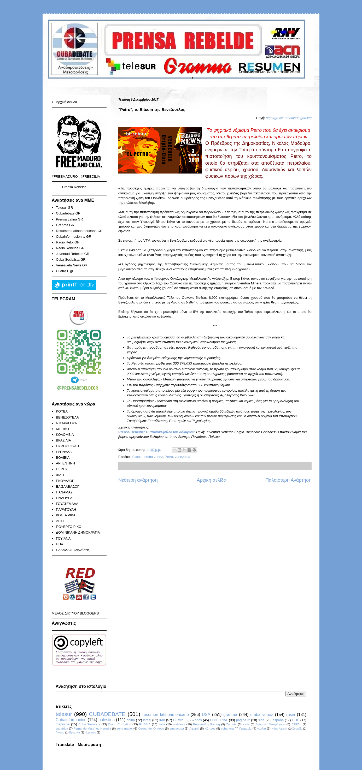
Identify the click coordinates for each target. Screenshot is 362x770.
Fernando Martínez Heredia (92, 728)
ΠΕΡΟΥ (62, 469)
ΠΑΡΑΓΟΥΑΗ (66, 509)
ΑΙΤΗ (60, 521)
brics (198, 720)
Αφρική (194, 728)
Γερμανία (245, 728)
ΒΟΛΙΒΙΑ (62, 457)
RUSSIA (145, 724)
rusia (290, 714)
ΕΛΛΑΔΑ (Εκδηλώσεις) (73, 550)
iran (162, 720)
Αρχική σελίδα (211, 480)
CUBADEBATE (107, 714)
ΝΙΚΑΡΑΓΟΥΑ (66, 423)
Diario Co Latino (119, 724)
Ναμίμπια (90, 732)
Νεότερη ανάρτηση (138, 480)
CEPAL (296, 724)
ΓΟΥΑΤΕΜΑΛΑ (67, 504)
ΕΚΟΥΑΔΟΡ (65, 481)
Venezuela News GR (71, 265)
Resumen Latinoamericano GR (79, 231)
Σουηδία (297, 728)
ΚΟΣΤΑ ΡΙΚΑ (65, 515)
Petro (169, 457)
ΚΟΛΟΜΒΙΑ (65, 435)
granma (230, 714)
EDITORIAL (219, 720)
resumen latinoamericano (165, 714)
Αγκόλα (60, 732)
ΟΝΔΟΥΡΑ (64, 498)
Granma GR (65, 225)
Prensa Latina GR (69, 219)
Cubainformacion (71, 720)
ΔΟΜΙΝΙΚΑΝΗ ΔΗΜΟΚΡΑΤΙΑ (78, 532)
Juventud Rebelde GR (72, 254)
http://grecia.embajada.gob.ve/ (289, 118)
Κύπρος (210, 728)
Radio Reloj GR (67, 242)
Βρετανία (74, 732)
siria (261, 720)
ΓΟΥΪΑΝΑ (63, 538)
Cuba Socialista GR (70, 259)
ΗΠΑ (59, 544)
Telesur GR (64, 208)
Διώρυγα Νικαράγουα (270, 724)
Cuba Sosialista (89, 724)
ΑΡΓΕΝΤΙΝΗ (65, 463)
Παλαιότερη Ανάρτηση (288, 480)
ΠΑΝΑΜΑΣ (64, 492)
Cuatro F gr (64, 271)
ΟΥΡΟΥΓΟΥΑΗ (67, 446)
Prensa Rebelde (74, 187)
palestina (106, 720)
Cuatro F (179, 720)
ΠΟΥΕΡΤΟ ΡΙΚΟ (68, 527)
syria (246, 724)
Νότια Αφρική (279, 728)
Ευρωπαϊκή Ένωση (206, 724)
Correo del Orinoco (151, 728)
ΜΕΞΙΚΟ (62, 429)
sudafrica (62, 728)
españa (278, 720)
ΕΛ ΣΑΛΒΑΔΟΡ (67, 486)
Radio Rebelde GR (70, 248)
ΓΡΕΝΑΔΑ (64, 452)
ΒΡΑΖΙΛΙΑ (63, 440)
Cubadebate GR (68, 213)
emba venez (153, 457)
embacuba (177, 728)
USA (206, 714)
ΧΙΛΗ (60, 475)
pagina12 (243, 720)
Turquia (231, 724)
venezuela (182, 457)
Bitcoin (137, 457)
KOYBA (62, 411)
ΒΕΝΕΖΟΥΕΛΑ (67, 417)
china (131, 720)
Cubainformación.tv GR (73, 236)
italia (162, 724)
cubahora (227, 728)
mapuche (62, 724)
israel (147, 720)
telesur (64, 714)
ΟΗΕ (295, 720)
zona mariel (125, 728)
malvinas (179, 724)
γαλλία (261, 728)
